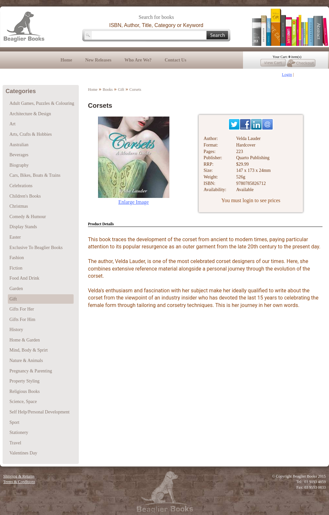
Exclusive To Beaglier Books (36, 247)
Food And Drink (24, 278)
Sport (14, 422)
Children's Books (25, 196)
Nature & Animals (26, 360)
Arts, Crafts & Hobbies (30, 134)
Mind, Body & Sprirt (28, 350)
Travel (15, 442)
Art (12, 123)
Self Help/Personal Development (39, 412)
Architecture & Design (30, 113)
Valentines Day (23, 453)
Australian (18, 144)
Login (287, 74)
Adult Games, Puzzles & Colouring (41, 103)
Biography (19, 165)
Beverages (18, 154)
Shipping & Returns (19, 476)
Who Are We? (138, 60)
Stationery (18, 432)
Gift (121, 89)
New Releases (98, 60)
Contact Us (175, 60)
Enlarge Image (133, 202)
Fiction (15, 268)
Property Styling (24, 381)
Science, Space (23, 401)
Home (66, 60)
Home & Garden (24, 340)
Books (108, 89)
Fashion (16, 257)
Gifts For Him (22, 319)
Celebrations (21, 185)
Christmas (18, 206)
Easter (15, 237)
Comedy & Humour (27, 216)
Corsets (135, 89)
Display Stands (23, 226)
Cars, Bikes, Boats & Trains (34, 175)
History (16, 329)
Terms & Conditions (19, 482)
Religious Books (24, 391)
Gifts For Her (21, 309)
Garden (16, 288)
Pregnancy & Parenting (30, 371)
